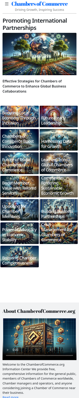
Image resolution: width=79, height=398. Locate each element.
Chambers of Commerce (39, 3)
